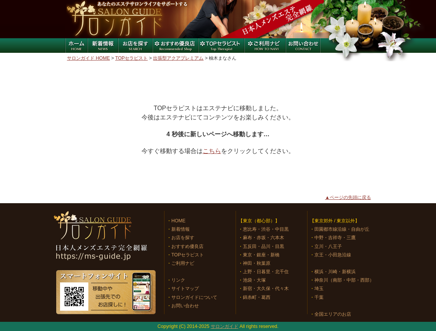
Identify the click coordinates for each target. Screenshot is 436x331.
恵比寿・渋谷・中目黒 (266, 229)
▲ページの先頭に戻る (348, 197)
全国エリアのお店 (332, 314)
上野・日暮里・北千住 (266, 271)
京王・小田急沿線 (332, 255)
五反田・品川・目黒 (263, 246)
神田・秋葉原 (256, 263)
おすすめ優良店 (175, 45)
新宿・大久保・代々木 (266, 288)
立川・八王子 (328, 246)
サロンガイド (114, 19)
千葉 (319, 297)
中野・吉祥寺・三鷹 (335, 237)
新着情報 (102, 45)
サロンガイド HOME (88, 58)
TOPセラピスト (131, 58)
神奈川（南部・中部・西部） (344, 280)
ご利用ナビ (265, 45)
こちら (212, 151)
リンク (178, 280)
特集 (221, 45)
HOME (178, 220)
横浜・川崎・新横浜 (335, 271)
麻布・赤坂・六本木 (263, 237)
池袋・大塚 (254, 280)
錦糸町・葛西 (256, 297)
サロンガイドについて (194, 297)
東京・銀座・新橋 (261, 255)
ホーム (76, 45)
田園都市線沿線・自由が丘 (341, 229)
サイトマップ (185, 288)
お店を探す (135, 45)
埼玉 (319, 288)
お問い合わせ (303, 45)
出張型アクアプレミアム (178, 58)
